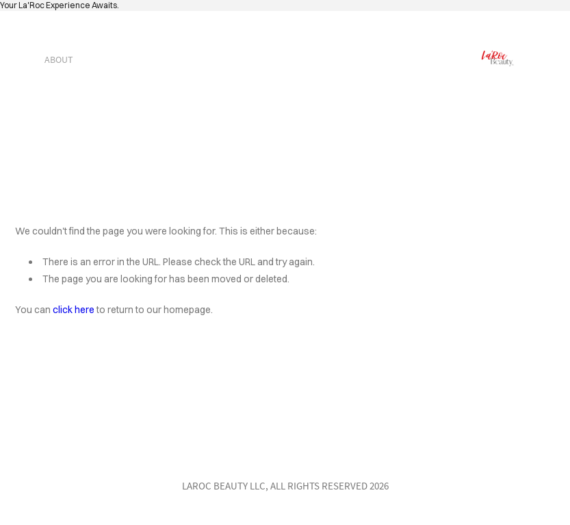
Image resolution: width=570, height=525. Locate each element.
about (58, 59)
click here (73, 310)
